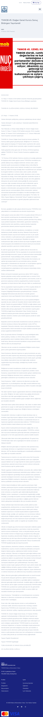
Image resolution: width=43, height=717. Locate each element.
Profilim (3, 683)
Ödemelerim (4, 691)
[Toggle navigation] (40, 9)
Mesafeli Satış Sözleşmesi (9, 674)
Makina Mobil (26, 2)
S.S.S (20, 2)
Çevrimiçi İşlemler (28, 683)
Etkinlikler (25, 688)
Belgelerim (4, 686)
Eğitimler (25, 686)
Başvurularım (5, 688)
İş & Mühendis (27, 691)
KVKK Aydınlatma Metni (8, 671)
